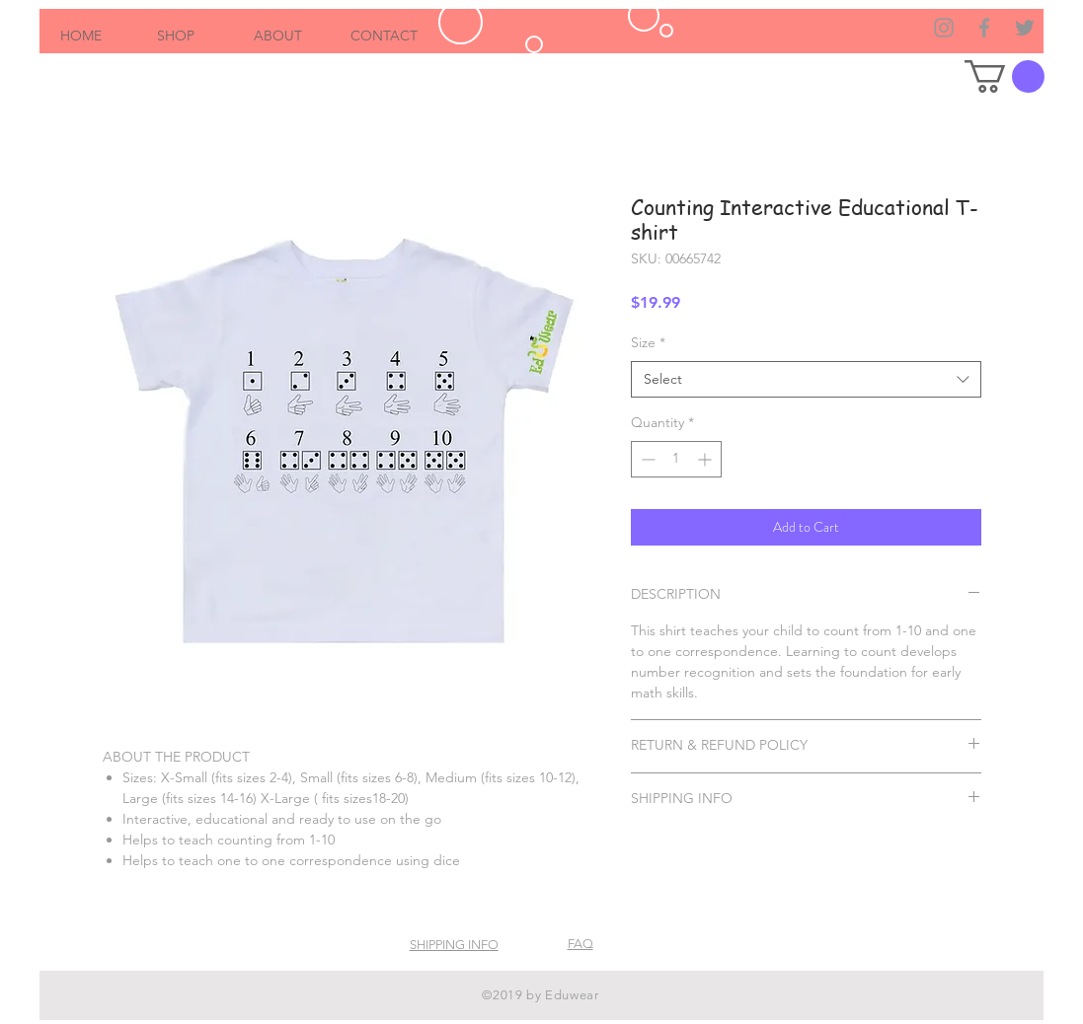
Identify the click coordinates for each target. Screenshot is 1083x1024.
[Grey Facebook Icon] (984, 27)
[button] (1004, 76)
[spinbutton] (676, 459)
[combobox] (806, 380)
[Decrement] (646, 459)
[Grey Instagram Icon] (944, 27)
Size (648, 342)
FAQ (580, 943)
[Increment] (706, 459)
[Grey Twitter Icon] (1025, 27)
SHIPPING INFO (454, 944)
